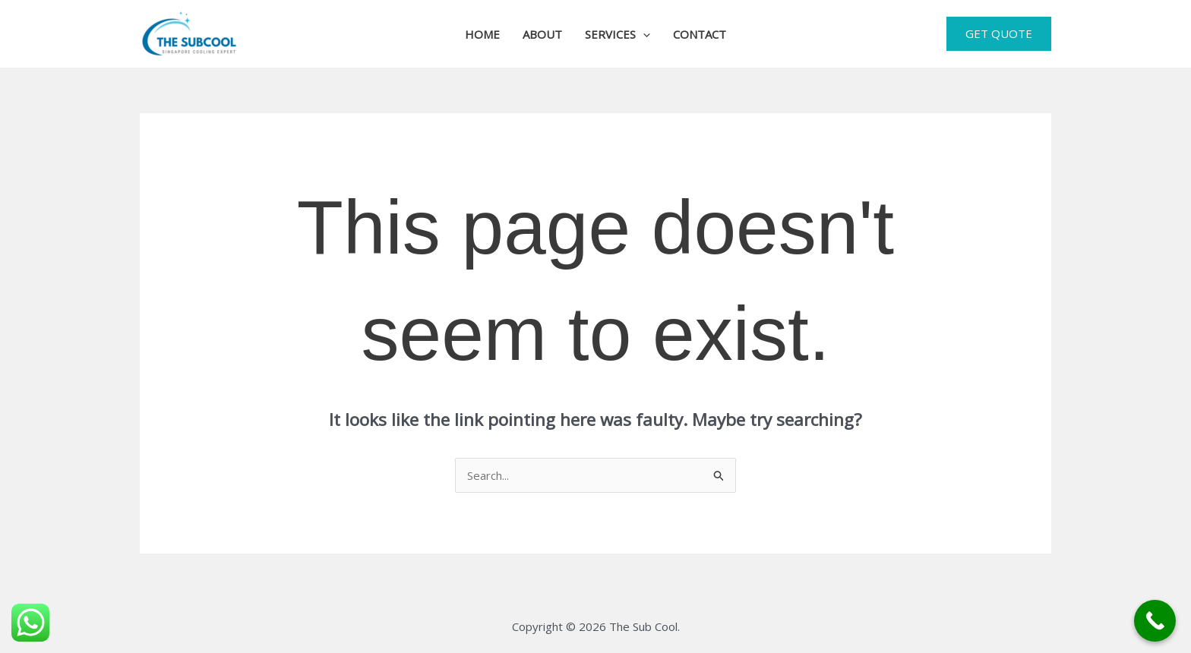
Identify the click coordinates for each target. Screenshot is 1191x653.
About (542, 34)
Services (617, 34)
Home (482, 34)
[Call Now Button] (1155, 621)
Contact (699, 34)
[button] (643, 34)
